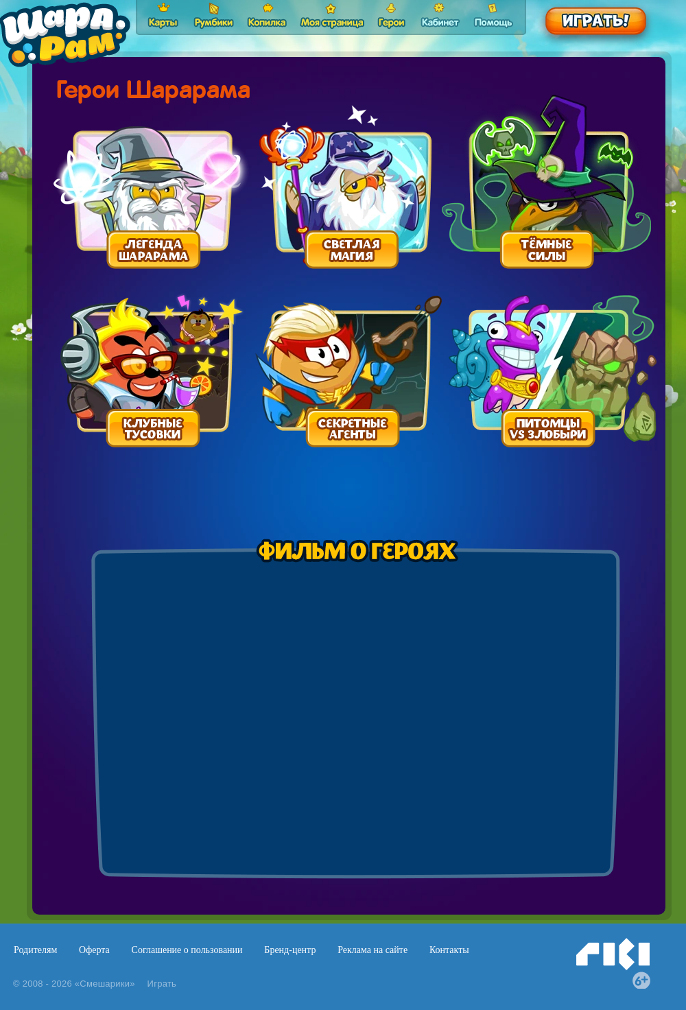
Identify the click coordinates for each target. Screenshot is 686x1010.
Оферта (94, 950)
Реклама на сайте (372, 950)
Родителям (35, 950)
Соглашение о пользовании (187, 950)
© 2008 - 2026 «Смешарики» (74, 983)
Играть (162, 983)
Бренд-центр (290, 950)
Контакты (449, 950)
